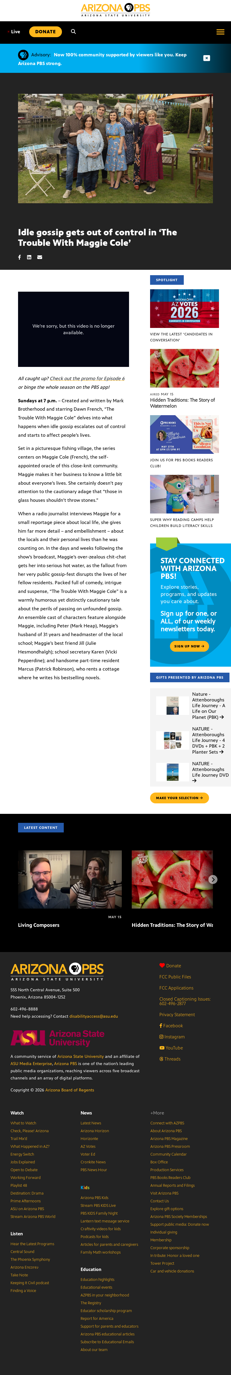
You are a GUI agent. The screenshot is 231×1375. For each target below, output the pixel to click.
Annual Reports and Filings (172, 1185)
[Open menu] (220, 31)
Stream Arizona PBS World (33, 1216)
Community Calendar (168, 1154)
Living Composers (39, 925)
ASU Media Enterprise (31, 1063)
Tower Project (162, 1263)
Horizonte (89, 1138)
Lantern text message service (105, 1221)
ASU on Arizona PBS (27, 1209)
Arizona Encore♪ (25, 1267)
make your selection (179, 798)
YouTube (171, 1048)
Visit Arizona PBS (164, 1193)
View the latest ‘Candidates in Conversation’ (181, 337)
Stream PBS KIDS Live (98, 1205)
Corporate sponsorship (169, 1248)
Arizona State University (80, 1056)
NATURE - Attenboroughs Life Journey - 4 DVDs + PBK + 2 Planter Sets (208, 740)
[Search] (73, 31)
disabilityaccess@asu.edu (93, 1016)
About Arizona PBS (166, 1131)
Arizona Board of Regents (69, 1090)
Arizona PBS (65, 1063)
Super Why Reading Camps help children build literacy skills (182, 523)
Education (91, 1269)
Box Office (159, 1162)
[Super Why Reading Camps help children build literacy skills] (184, 478)
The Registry (91, 1303)
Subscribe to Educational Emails (107, 1342)
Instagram (172, 1037)
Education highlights (97, 1279)
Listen (17, 1234)
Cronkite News (93, 1162)
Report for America (97, 1318)
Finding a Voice (23, 1290)
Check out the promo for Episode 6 (87, 378)
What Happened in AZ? (30, 1146)
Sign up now (189, 646)
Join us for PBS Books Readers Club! (181, 463)
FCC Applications (176, 988)
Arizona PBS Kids (94, 1197)
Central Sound (22, 1251)
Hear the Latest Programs (32, 1244)
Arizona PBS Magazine (169, 1138)
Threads (169, 1059)
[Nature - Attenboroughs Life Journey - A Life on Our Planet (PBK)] (172, 696)
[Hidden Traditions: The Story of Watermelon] (184, 352)
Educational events (96, 1287)
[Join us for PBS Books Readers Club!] (184, 418)
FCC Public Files (175, 977)
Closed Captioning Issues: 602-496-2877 (185, 1001)
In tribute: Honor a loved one (174, 1255)
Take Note (19, 1275)
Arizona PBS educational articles (107, 1334)
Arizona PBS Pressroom (170, 1146)
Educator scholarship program (106, 1310)
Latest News (91, 1123)
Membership (160, 1240)
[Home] (115, 9)
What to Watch (23, 1123)
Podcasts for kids (95, 1236)
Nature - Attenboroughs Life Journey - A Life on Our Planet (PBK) (208, 705)
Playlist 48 (19, 1185)
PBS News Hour (94, 1170)
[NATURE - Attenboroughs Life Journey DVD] (172, 763)
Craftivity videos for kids (101, 1229)
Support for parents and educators (109, 1326)
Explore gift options (166, 1209)
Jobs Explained (23, 1162)
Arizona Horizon (95, 1131)
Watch (17, 1113)
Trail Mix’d (19, 1138)
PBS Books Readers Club (170, 1177)
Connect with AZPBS (167, 1123)
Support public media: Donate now (179, 1224)
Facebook (171, 1025)
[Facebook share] (22, 257)
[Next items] (212, 879)
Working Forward (26, 1177)
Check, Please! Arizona (30, 1131)
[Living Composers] (70, 853)
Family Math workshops (101, 1252)
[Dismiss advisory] (206, 58)
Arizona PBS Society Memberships (178, 1216)
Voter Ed (88, 1154)
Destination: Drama (27, 1193)
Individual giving (163, 1232)
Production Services (166, 1170)
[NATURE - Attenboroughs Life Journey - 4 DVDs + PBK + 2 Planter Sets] (172, 731)
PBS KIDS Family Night (99, 1213)
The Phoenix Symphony (30, 1259)
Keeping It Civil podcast (30, 1283)
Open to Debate (24, 1170)
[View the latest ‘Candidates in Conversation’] (184, 292)
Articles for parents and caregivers (109, 1244)
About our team (94, 1349)
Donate (170, 966)
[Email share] (42, 257)
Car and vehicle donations (172, 1271)
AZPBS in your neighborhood (105, 1295)
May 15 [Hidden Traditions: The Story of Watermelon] (162, 394)
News (86, 1113)
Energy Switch (22, 1154)
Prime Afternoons (26, 1201)
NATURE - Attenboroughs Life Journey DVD (210, 772)
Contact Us (159, 1201)
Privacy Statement (177, 1014)
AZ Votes (88, 1146)
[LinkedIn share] (32, 257)
